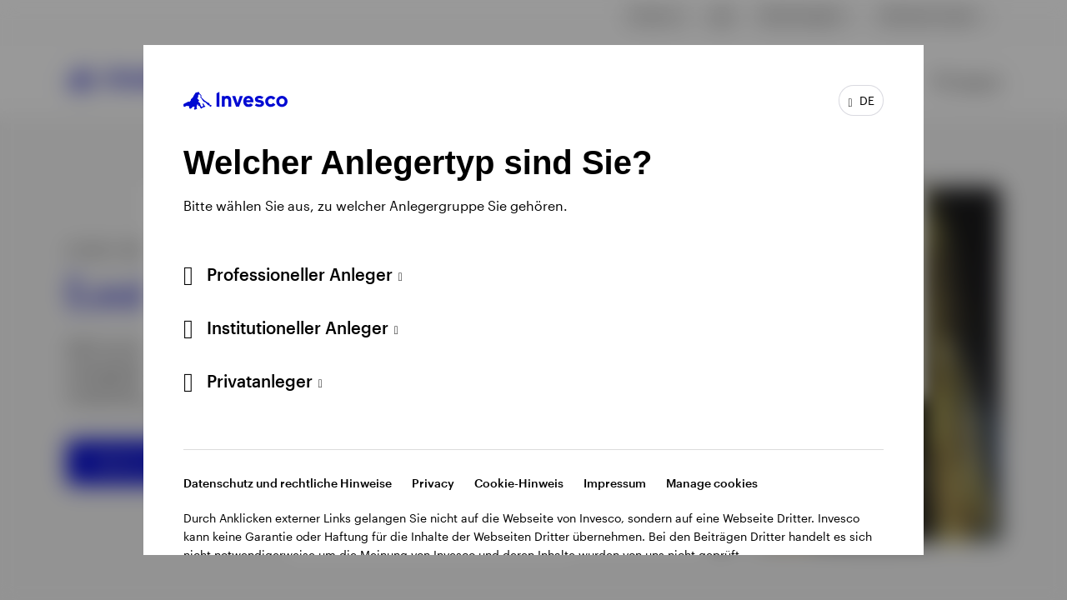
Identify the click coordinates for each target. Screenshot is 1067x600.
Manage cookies (712, 483)
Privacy (433, 483)
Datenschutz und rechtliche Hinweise (287, 483)
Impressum (615, 483)
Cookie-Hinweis (519, 483)
